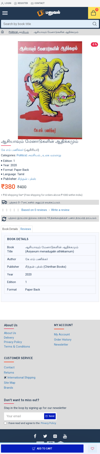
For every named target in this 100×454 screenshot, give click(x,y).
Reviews (25, 229)
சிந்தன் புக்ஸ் (27, 179)
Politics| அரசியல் (19, 32)
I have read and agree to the (30, 423)
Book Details (10, 229)
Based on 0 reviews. (34, 210)
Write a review (60, 210)
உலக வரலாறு (51, 155)
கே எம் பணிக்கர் (12, 150)
